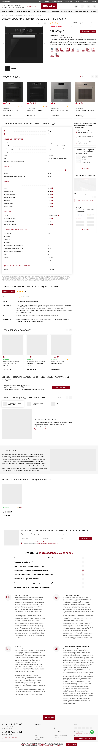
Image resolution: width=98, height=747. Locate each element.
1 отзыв (61, 23)
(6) (70, 106)
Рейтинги (47, 1)
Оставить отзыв (8, 291)
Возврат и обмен (58, 733)
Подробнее (85, 168)
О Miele (37, 728)
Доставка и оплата (57, 1)
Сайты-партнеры (39, 737)
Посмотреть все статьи (85, 200)
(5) (46, 106)
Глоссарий (37, 733)
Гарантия (77, 1)
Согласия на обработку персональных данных (46, 543)
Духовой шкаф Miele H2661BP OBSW (27, 301)
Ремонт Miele (57, 732)
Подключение (68, 1)
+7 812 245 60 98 (8, 5)
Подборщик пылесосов (60, 735)
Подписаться (85, 538)
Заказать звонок (31, 6)
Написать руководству (85, 738)
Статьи (37, 732)
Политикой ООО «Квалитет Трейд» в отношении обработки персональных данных (50, 541)
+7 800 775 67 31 (8, 7)
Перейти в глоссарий (40, 429)
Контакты (94, 1)
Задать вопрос (61, 387)
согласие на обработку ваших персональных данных (33, 744)
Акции (39, 1)
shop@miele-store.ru (82, 733)
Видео (36, 735)
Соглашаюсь (72, 744)
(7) (21, 106)
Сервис (56, 730)
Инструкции (85, 1)
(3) (21, 507)
